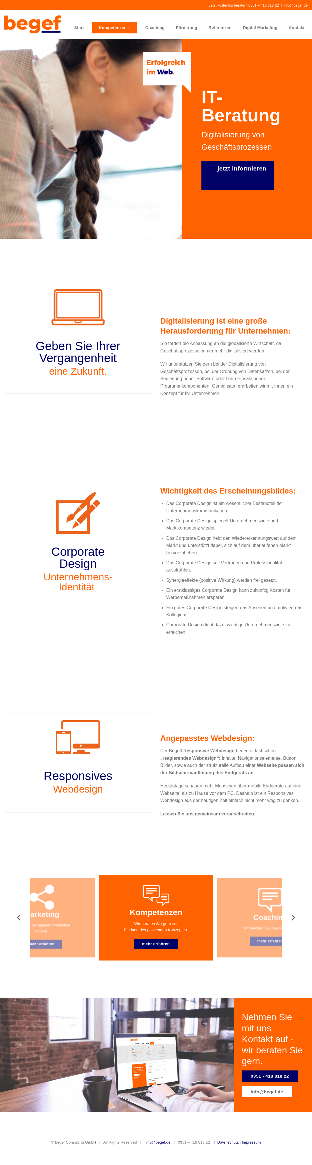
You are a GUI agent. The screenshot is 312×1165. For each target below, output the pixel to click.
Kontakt (297, 27)
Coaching (155, 27)
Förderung (186, 27)
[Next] (292, 917)
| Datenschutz (225, 1142)
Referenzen (220, 27)
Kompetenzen (115, 28)
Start (79, 27)
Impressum (251, 1142)
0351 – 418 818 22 (263, 5)
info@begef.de (296, 5)
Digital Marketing (260, 27)
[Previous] (19, 917)
